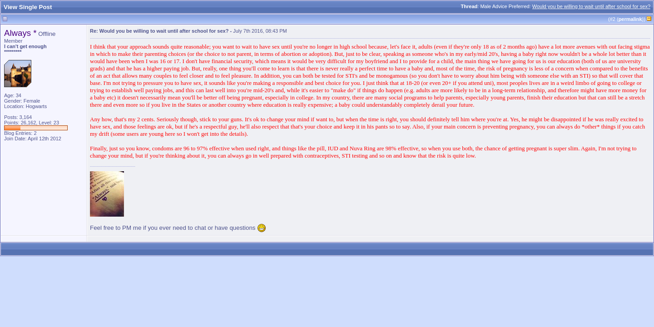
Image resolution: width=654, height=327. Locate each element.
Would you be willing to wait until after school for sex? (591, 6)
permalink (630, 19)
